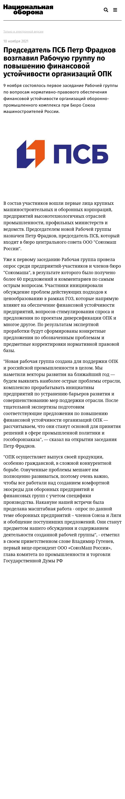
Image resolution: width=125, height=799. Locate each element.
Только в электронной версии (23, 31)
